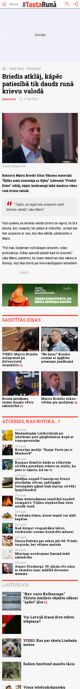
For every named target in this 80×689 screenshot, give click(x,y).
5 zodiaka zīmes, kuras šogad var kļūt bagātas (45, 517)
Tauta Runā (16, 69)
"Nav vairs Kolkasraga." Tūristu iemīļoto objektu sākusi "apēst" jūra (50, 598)
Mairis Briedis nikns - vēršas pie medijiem (59, 400)
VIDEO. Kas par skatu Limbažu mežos (50, 642)
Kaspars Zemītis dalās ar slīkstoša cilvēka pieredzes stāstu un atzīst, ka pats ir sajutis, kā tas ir (45, 466)
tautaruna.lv (9, 99)
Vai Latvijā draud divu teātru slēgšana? (48, 619)
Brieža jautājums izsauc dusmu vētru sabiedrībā (17, 402)
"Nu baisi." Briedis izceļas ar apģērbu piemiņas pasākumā (57, 358)
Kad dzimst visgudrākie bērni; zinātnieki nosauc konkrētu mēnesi (44, 530)
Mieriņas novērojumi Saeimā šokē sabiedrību (42, 555)
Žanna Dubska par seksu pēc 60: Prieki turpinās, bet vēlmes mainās (46, 543)
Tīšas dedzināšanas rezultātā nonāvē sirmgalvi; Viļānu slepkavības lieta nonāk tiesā (45, 502)
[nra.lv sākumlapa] (14, 4)
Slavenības (34, 69)
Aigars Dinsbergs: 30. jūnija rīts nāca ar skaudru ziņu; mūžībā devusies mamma (45, 570)
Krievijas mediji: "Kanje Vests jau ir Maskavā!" (44, 451)
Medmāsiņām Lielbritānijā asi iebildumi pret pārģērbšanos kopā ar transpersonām (44, 437)
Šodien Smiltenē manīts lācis (49, 664)
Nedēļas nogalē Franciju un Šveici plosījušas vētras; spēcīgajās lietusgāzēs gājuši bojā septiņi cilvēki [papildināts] (45, 484)
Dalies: (24, 272)
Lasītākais (15, 585)
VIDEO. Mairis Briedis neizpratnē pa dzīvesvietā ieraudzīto (20, 359)
